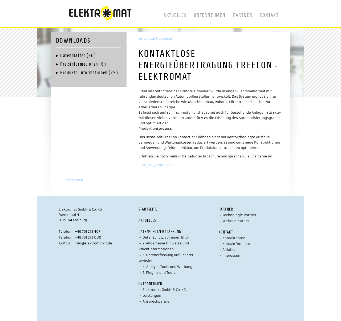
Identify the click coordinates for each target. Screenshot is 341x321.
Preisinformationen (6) (83, 64)
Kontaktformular (234, 244)
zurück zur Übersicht (155, 39)
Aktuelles (175, 15)
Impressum (229, 255)
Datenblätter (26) (78, 55)
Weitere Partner (233, 221)
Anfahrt (226, 250)
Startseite (148, 209)
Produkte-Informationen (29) (89, 72)
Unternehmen (210, 15)
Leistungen (150, 296)
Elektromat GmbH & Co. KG (162, 290)
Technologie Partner (237, 215)
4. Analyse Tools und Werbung (165, 267)
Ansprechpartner (155, 301)
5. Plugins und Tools (157, 273)
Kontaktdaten (231, 238)
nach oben (72, 180)
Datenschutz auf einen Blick (164, 237)
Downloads (73, 40)
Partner (243, 15)
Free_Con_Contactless (156, 165)
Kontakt (269, 15)
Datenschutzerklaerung (160, 232)
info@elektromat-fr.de (93, 243)
